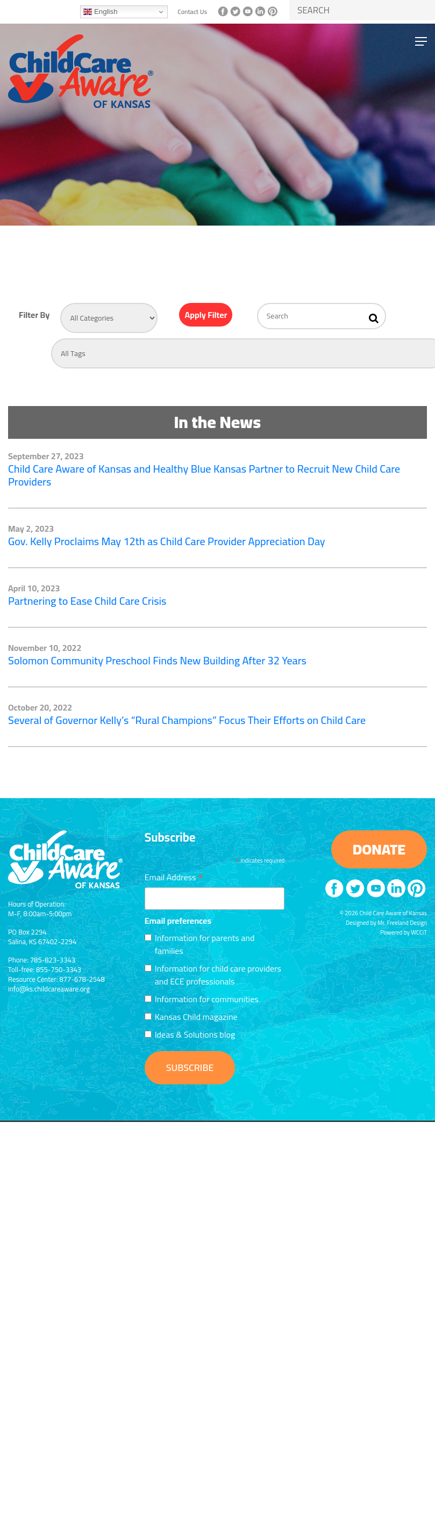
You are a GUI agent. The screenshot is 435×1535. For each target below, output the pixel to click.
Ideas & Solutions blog (195, 1034)
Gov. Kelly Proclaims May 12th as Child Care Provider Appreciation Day (166, 541)
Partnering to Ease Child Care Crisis (87, 601)
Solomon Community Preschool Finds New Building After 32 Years (157, 660)
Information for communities (207, 999)
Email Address (174, 876)
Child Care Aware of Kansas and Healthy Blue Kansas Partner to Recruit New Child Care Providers (204, 475)
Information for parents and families (205, 944)
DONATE (379, 849)
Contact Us (192, 12)
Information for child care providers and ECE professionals (218, 975)
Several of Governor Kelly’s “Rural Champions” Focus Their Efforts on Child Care (187, 720)
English (100, 12)
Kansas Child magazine (196, 1016)
